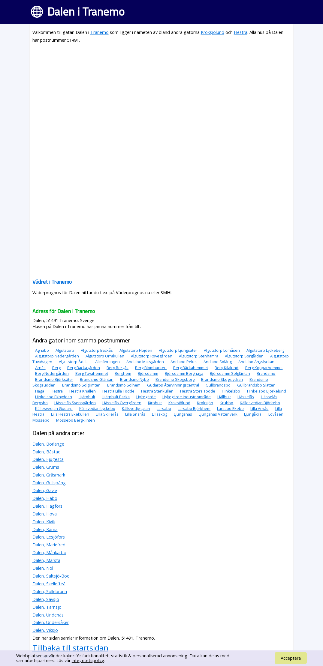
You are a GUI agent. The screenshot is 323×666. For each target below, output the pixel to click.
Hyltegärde (146, 396)
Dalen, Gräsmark (48, 475)
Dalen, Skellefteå (48, 584)
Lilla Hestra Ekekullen (70, 414)
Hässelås (245, 396)
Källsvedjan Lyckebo (97, 408)
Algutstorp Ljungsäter (178, 350)
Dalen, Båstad (46, 452)
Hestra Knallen (82, 391)
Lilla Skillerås (107, 414)
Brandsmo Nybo (134, 379)
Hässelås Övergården (121, 402)
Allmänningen (107, 362)
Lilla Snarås (135, 414)
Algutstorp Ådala (74, 362)
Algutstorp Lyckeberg (265, 350)
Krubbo (226, 402)
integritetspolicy (88, 660)
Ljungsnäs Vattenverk (218, 414)
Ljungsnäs (183, 414)
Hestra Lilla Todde (118, 391)
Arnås (40, 367)
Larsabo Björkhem (194, 408)
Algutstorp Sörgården (244, 356)
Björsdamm (148, 373)
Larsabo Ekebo (230, 408)
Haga (39, 391)
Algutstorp (65, 350)
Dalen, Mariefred (48, 545)
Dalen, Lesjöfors (48, 537)
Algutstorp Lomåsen (222, 350)
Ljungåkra (252, 414)
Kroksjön (205, 402)
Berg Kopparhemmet (264, 367)
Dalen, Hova (44, 514)
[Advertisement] (161, 91)
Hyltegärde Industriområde (186, 396)
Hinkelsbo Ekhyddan (53, 396)
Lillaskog (159, 414)
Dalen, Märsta (46, 560)
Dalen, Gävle (44, 490)
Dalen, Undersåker (50, 622)
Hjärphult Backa (116, 396)
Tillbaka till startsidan (70, 647)
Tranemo (99, 32)
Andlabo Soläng (218, 362)
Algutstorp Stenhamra (198, 356)
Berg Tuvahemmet (91, 373)
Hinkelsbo (231, 391)
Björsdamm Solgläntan (230, 373)
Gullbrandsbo (218, 385)
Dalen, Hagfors (47, 506)
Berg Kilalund (226, 367)
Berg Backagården (83, 367)
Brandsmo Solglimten (81, 385)
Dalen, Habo (44, 498)
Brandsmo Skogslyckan (222, 379)
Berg (56, 367)
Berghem (123, 373)
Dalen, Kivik (43, 521)
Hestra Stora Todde (197, 391)
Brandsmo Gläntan (96, 379)
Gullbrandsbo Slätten (256, 385)
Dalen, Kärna (45, 529)
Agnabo (42, 350)
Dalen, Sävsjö (45, 599)
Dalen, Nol (42, 568)
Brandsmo (266, 373)
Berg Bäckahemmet (190, 367)
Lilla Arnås (259, 408)
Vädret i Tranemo (52, 282)
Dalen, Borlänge (48, 444)
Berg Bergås (117, 367)
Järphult (155, 402)
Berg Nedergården (52, 373)
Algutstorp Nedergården (57, 356)
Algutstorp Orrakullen (105, 356)
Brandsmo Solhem (123, 385)
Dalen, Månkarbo (49, 552)
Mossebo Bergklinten (75, 420)
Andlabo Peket (184, 362)
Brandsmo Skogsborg (175, 379)
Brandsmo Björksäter (54, 379)
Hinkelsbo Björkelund (266, 391)
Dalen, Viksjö (45, 630)
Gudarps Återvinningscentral (173, 385)
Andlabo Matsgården (145, 362)
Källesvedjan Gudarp (54, 408)
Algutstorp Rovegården (151, 356)
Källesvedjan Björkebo (260, 402)
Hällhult (224, 396)
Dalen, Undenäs (48, 615)
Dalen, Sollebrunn (49, 591)
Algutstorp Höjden (135, 350)
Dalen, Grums (45, 467)
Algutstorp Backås (97, 350)
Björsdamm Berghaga (184, 373)
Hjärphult (87, 396)
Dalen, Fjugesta (48, 459)
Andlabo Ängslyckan (256, 362)
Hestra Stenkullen (157, 391)
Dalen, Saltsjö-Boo (51, 576)
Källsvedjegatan (136, 408)
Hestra (240, 32)
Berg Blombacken (151, 367)
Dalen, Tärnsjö (47, 607)
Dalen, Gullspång (49, 482)
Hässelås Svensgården (75, 402)
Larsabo (164, 408)
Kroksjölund (212, 32)
